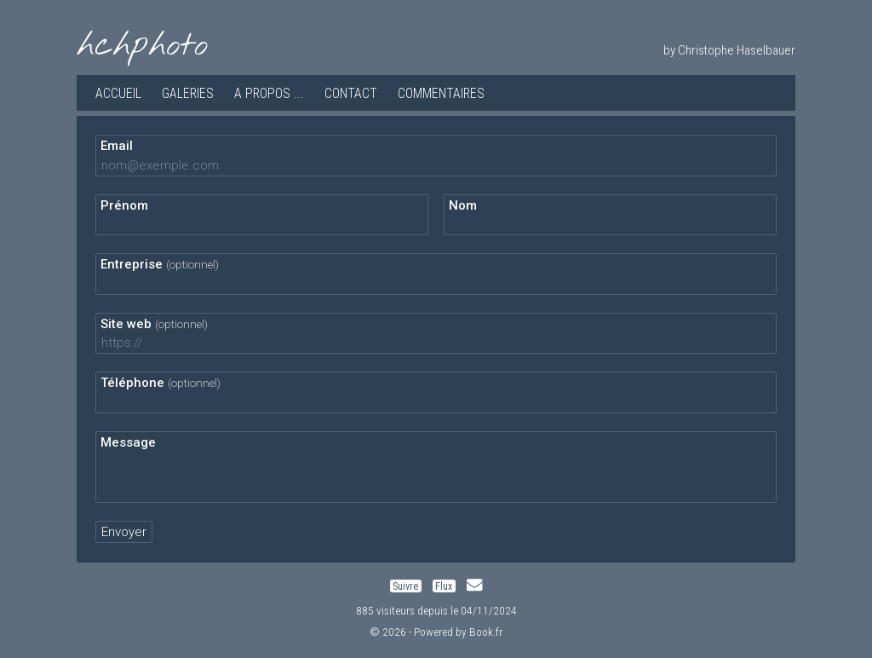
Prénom (124, 205)
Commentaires (441, 93)
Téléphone (160, 382)
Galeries (188, 93)
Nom (463, 205)
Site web (154, 324)
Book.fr (485, 631)
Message (128, 442)
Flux (443, 586)
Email (116, 145)
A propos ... (269, 93)
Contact (350, 93)
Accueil (118, 93)
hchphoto (142, 45)
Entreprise (159, 264)
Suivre (405, 586)
